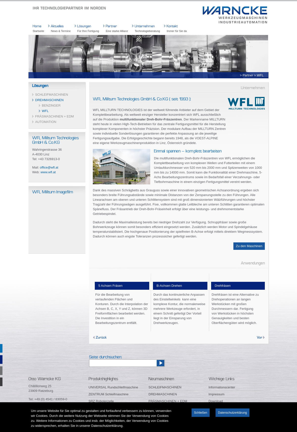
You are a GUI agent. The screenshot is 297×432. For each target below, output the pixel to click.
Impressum (216, 394)
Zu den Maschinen (249, 246)
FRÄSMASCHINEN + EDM (54, 116)
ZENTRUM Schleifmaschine (109, 394)
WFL (45, 111)
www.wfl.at (48, 172)
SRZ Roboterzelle (101, 401)
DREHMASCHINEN (49, 100)
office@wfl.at (49, 167)
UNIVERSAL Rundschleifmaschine (113, 387)
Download (216, 401)
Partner (248, 75)
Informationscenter (222, 387)
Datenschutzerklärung (232, 412)
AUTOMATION (45, 122)
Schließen (200, 412)
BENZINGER (51, 105)
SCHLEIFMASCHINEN (51, 94)
